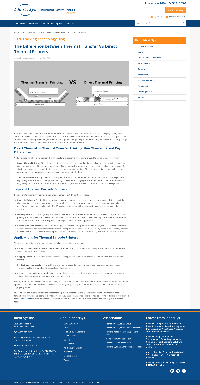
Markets (33, 23)
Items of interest (176, 16)
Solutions (20, 23)
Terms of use (78, 382)
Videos (141, 97)
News (140, 52)
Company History (145, 46)
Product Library (175, 10)
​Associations (113, 317)
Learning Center (45, 32)
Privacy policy (63, 382)
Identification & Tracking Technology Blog (70, 32)
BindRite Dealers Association (118, 342)
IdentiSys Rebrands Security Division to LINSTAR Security (165, 364)
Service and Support (52, 23)
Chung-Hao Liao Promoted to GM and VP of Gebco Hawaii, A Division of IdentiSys (165, 355)
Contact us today (27, 298)
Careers (141, 69)
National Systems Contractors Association (124, 346)
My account (158, 16)
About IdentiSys (29, 32)
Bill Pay (163, 3)
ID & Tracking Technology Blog (39, 39)
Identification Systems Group (118, 323)
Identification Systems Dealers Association (124, 327)
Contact (70, 23)
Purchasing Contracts (148, 80)
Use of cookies (94, 382)
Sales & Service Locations (149, 57)
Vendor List (143, 86)
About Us (155, 3)
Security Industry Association (118, 338)
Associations (143, 74)
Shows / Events (145, 63)
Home (147, 3)
